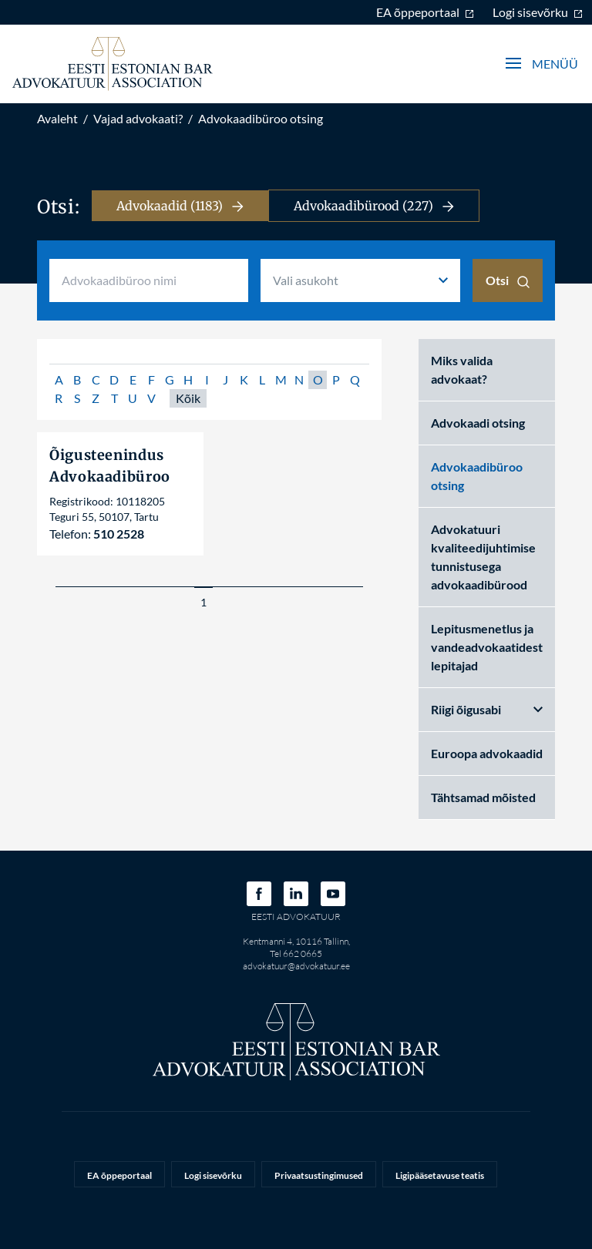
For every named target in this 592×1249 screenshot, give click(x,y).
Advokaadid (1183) (180, 205)
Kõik (188, 398)
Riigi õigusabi (487, 709)
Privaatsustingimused (318, 1175)
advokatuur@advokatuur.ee (296, 966)
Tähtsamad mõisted (483, 797)
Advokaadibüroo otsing (260, 118)
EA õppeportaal (425, 12)
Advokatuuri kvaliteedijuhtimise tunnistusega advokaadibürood (483, 557)
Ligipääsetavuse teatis (439, 1175)
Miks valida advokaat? (462, 369)
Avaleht (57, 118)
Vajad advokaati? (138, 118)
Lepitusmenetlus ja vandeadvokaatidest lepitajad (487, 647)
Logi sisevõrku (538, 12)
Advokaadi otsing (478, 422)
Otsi (508, 280)
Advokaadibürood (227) (374, 205)
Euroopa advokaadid (487, 753)
